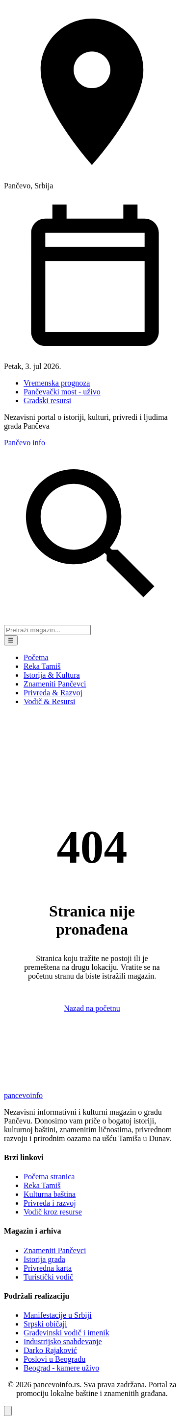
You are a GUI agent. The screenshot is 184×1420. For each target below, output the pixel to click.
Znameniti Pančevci (55, 684)
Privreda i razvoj (50, 1203)
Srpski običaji (45, 1324)
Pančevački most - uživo (62, 392)
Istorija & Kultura (52, 675)
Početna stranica (49, 1176)
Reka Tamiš (42, 666)
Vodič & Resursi (49, 701)
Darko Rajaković (50, 1350)
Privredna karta (48, 1268)
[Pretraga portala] (47, 630)
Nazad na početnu (92, 1008)
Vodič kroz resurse (53, 1212)
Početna (36, 657)
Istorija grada (44, 1259)
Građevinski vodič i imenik (66, 1332)
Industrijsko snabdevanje (63, 1341)
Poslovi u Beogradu (54, 1359)
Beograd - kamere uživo (61, 1368)
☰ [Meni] (11, 640)
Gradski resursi (47, 400)
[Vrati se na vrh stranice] (8, 1411)
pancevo (23, 1095)
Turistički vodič (48, 1277)
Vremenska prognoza (57, 383)
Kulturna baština (50, 1194)
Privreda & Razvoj (53, 692)
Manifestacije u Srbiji (58, 1315)
